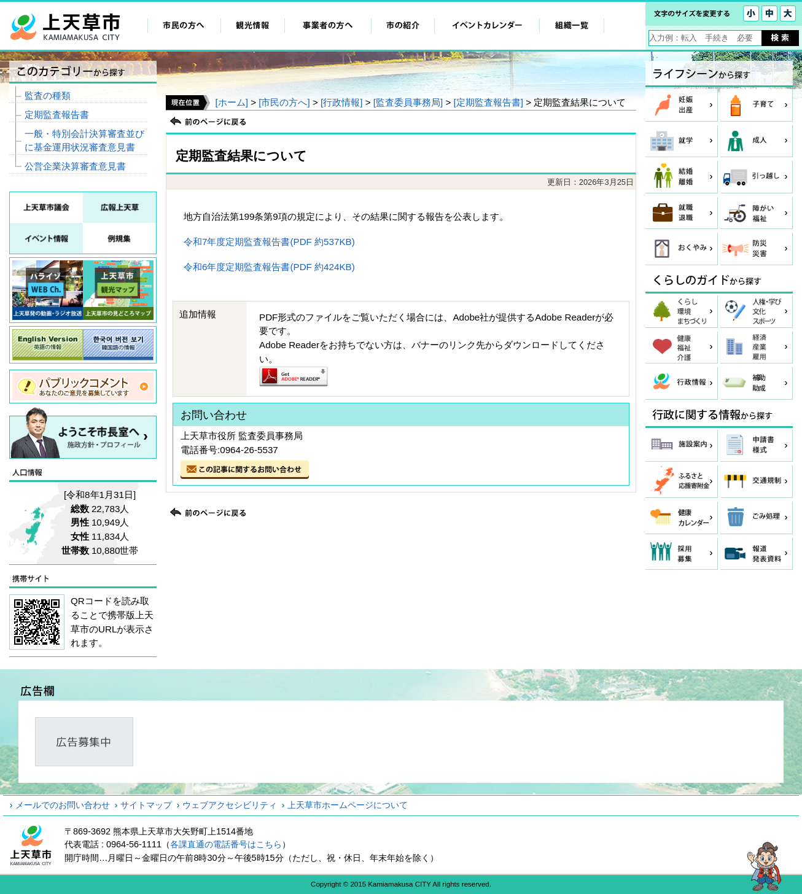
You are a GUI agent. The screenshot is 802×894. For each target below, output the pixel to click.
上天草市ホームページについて (347, 805)
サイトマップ (146, 805)
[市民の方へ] (284, 102)
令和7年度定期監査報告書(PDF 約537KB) (269, 241)
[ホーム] (231, 102)
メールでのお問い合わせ (62, 805)
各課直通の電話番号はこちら (226, 844)
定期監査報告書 (57, 114)
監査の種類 (48, 95)
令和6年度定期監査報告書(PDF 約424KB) (269, 267)
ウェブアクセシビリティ (229, 805)
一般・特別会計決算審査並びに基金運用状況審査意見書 (84, 140)
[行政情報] (341, 102)
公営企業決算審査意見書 (75, 166)
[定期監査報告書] (488, 102)
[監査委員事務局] (408, 102)
